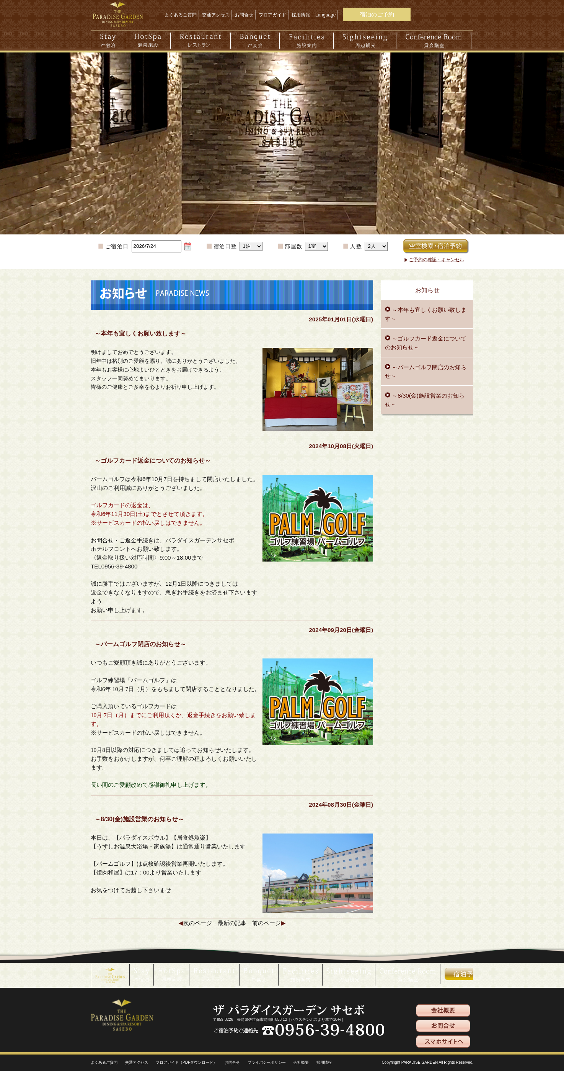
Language (325, 15)
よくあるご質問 (181, 15)
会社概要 (301, 1062)
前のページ (266, 923)
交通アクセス (216, 15)
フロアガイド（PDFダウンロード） (186, 1062)
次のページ (197, 923)
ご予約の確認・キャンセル (436, 259)
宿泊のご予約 (377, 14)
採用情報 (301, 15)
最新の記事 (232, 923)
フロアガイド (272, 15)
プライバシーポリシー (267, 1062)
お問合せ (244, 15)
